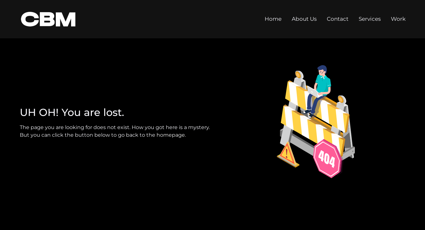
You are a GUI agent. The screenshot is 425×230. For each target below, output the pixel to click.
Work (398, 19)
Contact (337, 19)
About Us (304, 19)
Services (370, 19)
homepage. (171, 135)
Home (273, 19)
